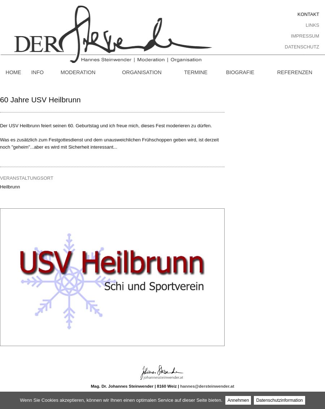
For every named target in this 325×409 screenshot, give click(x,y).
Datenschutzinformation (279, 400)
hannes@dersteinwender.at (207, 386)
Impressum (305, 36)
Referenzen (294, 72)
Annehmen (238, 400)
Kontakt (308, 14)
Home (13, 72)
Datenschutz (302, 47)
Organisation (141, 72)
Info (37, 72)
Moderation (78, 72)
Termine (196, 72)
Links (312, 25)
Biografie (240, 72)
